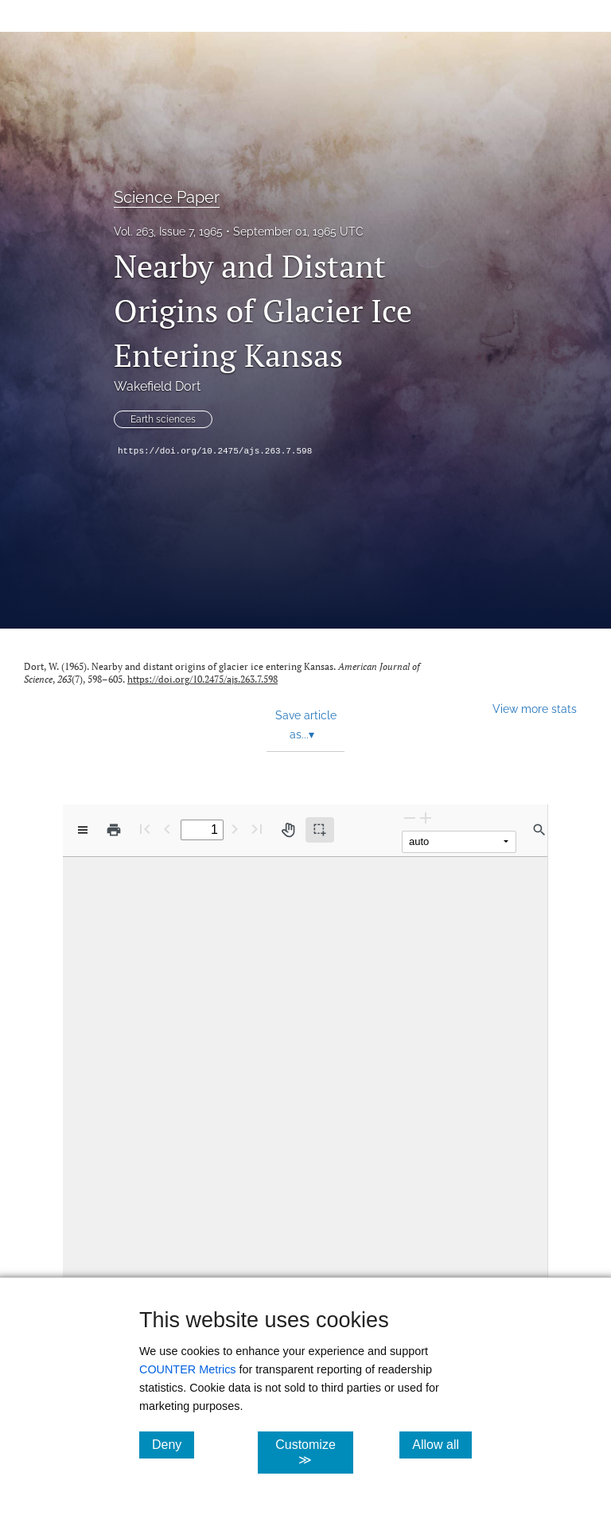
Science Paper (167, 197)
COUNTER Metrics (187, 1369)
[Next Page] (234, 829)
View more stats (534, 708)
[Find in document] (539, 830)
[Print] (113, 830)
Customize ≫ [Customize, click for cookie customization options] (313, 1452)
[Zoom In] (425, 818)
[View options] (82, 830)
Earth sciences (163, 419)
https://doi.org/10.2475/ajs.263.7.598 (215, 451)
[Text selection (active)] (320, 830)
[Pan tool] (288, 830)
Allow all (442, 1444)
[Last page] (257, 829)
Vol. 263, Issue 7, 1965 (168, 231)
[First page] (144, 829)
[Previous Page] (167, 829)
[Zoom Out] (409, 818)
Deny (173, 1444)
